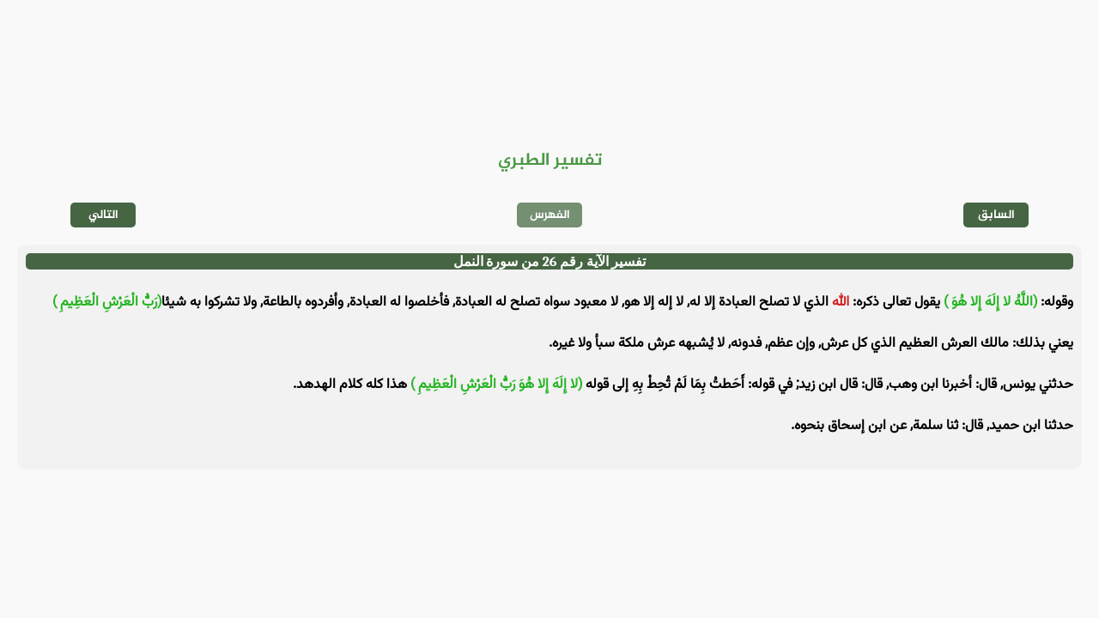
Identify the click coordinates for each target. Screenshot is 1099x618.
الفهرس (550, 215)
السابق (996, 215)
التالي (103, 215)
